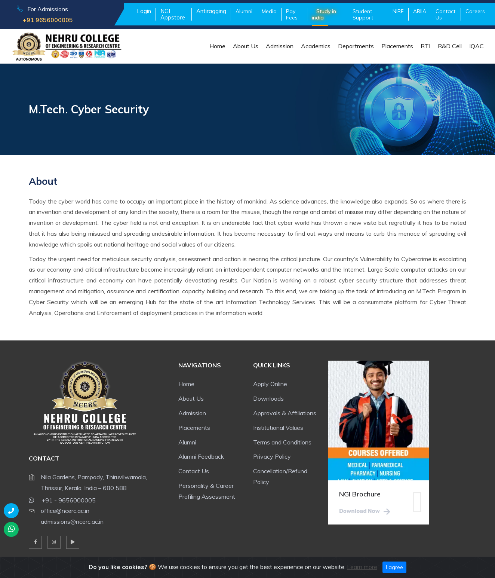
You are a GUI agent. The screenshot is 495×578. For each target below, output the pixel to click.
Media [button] (269, 11)
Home (217, 46)
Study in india (324, 14)
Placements (397, 46)
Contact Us (445, 14)
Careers (475, 11)
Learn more (362, 567)
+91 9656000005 (45, 20)
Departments (356, 46)
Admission (279, 46)
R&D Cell (450, 46)
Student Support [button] (363, 14)
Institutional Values (278, 427)
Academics (315, 46)
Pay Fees (292, 14)
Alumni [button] (244, 11)
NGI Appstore (172, 14)
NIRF (398, 11)
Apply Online (270, 384)
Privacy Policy (272, 456)
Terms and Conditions (282, 442)
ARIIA (419, 11)
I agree (394, 567)
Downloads (268, 398)
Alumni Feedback (201, 456)
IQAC (476, 46)
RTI (425, 46)
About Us (245, 46)
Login (144, 11)
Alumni (187, 442)
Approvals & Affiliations (284, 413)
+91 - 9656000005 (62, 499)
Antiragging (211, 11)
